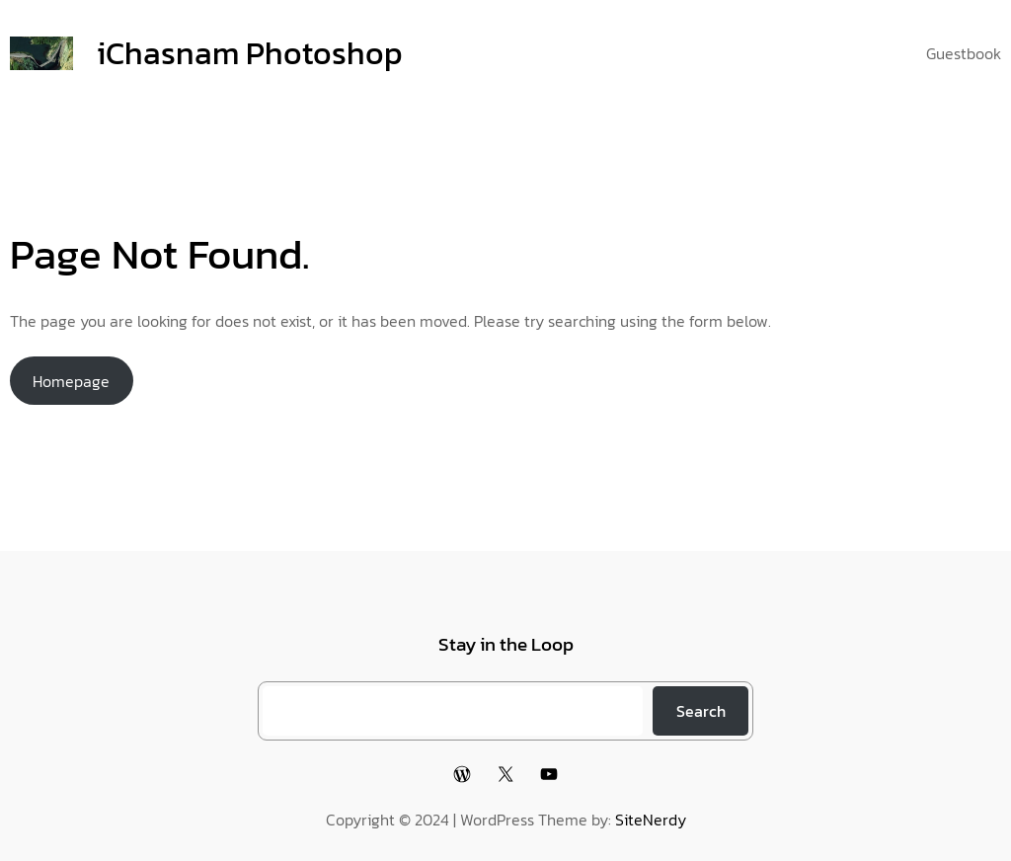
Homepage (71, 381)
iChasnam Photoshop (250, 53)
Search (701, 711)
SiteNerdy (650, 819)
